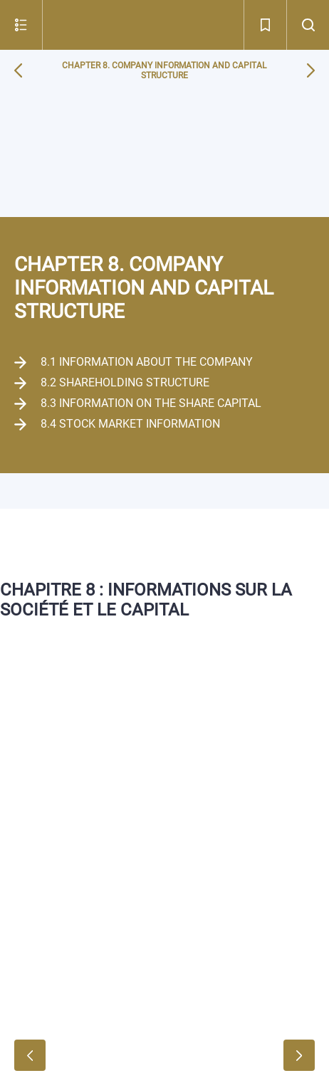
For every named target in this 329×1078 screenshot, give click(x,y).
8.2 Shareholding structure (125, 382)
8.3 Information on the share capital (151, 403)
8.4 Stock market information (130, 423)
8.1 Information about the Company (147, 362)
